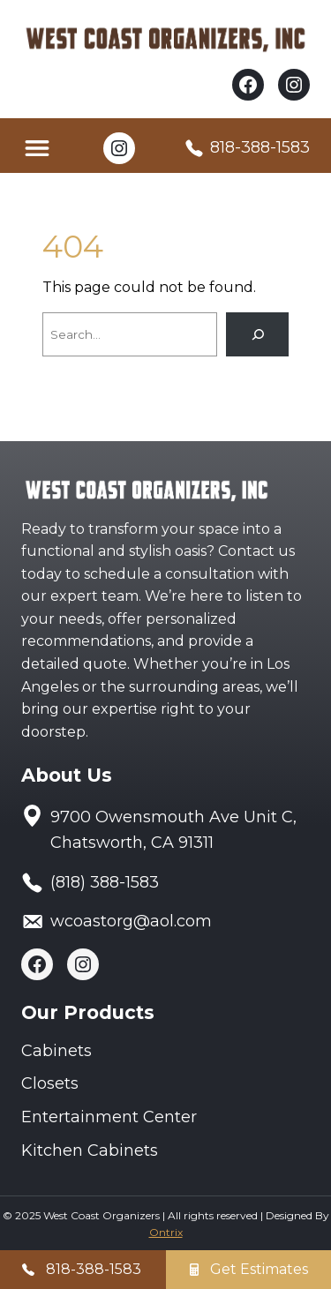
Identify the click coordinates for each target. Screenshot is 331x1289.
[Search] (257, 334)
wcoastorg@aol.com (131, 921)
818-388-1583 (260, 147)
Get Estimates (259, 1269)
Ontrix (166, 1232)
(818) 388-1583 (104, 882)
